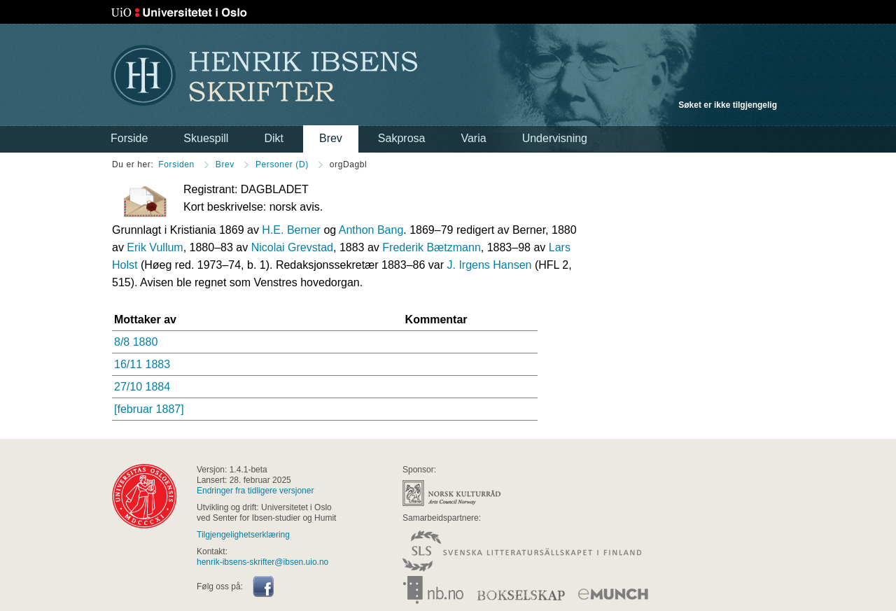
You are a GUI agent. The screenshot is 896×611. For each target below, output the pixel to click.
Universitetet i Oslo (179, 12)
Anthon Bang (371, 230)
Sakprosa (402, 138)
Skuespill (205, 138)
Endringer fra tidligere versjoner (255, 491)
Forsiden (176, 164)
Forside (129, 138)
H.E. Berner (291, 230)
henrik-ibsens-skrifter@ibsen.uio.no (262, 562)
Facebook (263, 586)
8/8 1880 (136, 342)
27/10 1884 (142, 387)
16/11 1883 (142, 364)
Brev (330, 138)
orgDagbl (349, 164)
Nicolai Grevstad (292, 247)
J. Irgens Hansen (489, 265)
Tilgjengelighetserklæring (243, 535)
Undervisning (554, 138)
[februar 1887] (149, 409)
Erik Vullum (155, 247)
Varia (473, 138)
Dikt (274, 138)
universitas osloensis (144, 496)
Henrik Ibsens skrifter (264, 75)
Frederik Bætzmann (431, 247)
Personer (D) (282, 164)
